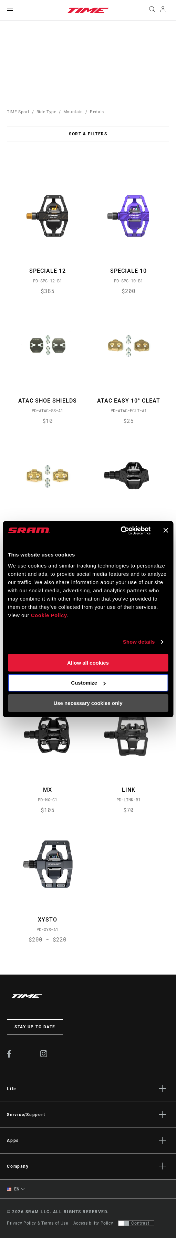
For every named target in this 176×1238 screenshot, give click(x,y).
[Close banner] (165, 530)
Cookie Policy (49, 615)
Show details (139, 642)
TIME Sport (18, 112)
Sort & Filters (88, 134)
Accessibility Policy (93, 1223)
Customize (88, 683)
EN (13, 1189)
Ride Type (46, 112)
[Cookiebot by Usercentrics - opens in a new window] (120, 530)
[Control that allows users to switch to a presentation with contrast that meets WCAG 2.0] (136, 1223)
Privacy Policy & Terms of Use (37, 1223)
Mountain (73, 112)
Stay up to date (34, 1026)
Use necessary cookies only (87, 703)
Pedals (97, 112)
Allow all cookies (88, 663)
